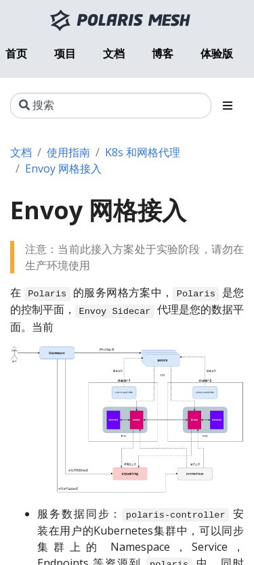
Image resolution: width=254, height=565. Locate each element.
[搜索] (110, 105)
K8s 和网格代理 (142, 152)
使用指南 (68, 152)
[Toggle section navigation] (227, 105)
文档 (21, 152)
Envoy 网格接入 (63, 168)
